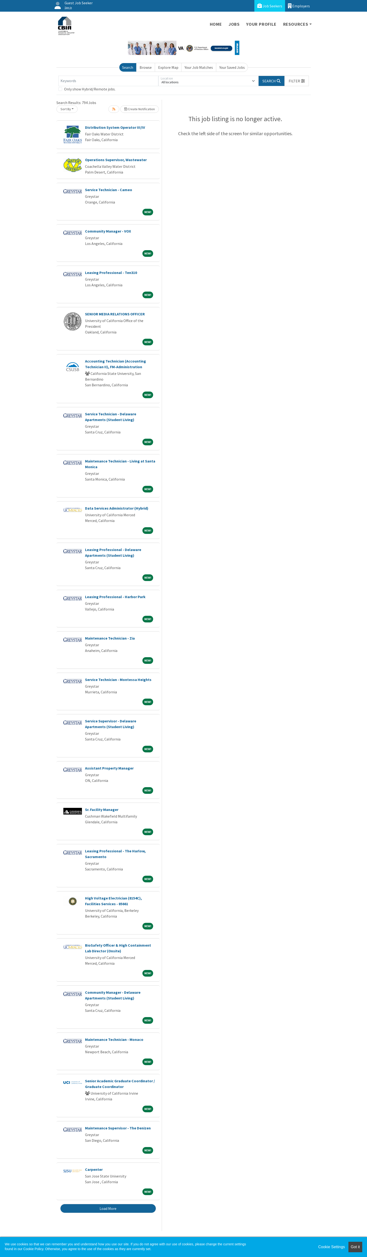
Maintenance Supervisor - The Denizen (118, 1128)
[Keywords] (108, 81)
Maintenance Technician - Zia (110, 638)
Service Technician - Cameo (108, 189)
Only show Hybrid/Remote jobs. (90, 89)
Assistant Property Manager (109, 768)
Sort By (65, 109)
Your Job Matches (199, 67)
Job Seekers (269, 6)
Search (127, 67)
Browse (146, 67)
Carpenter (94, 1169)
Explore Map (168, 67)
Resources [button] (295, 24)
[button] (297, 81)
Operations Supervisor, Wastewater (116, 159)
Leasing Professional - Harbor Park (115, 596)
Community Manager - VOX (108, 231)
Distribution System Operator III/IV (115, 127)
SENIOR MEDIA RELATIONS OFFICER (115, 314)
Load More (108, 1208)
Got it (355, 1247)
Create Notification (139, 109)
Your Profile (261, 24)
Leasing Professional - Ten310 (111, 272)
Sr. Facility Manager (101, 809)
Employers (299, 6)
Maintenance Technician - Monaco (114, 1039)
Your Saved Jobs (232, 67)
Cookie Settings (331, 1247)
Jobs (234, 24)
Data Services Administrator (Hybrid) (116, 508)
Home (216, 24)
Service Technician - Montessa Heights (118, 679)
